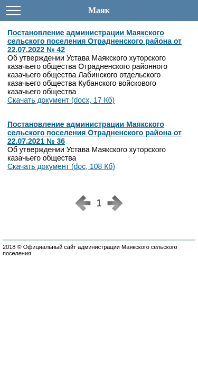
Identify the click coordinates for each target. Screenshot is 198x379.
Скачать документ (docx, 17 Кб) (61, 100)
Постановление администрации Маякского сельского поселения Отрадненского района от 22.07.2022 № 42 (94, 41)
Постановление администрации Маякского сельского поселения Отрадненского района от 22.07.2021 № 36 (94, 132)
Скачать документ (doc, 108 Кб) (61, 166)
